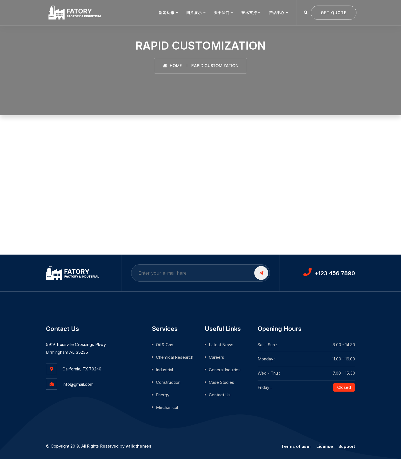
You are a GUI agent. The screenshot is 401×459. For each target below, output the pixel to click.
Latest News (221, 344)
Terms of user (296, 446)
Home (172, 66)
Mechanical (167, 407)
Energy (162, 394)
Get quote (333, 12)
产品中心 (276, 12)
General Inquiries (225, 369)
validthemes (138, 446)
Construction (168, 382)
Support (346, 446)
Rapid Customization (215, 66)
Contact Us (220, 394)
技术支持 (249, 12)
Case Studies (221, 382)
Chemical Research (174, 357)
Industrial (164, 369)
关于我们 (221, 12)
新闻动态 (166, 12)
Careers (216, 357)
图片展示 (194, 12)
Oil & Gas (164, 344)
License (324, 446)
